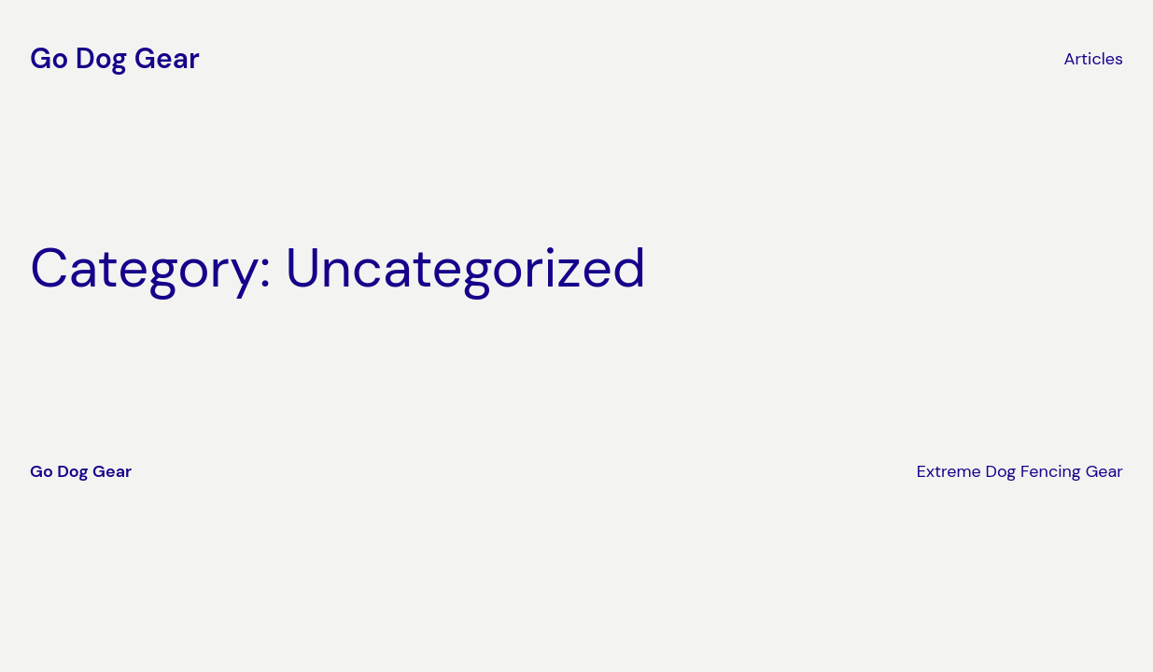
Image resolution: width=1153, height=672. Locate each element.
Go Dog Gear (115, 58)
